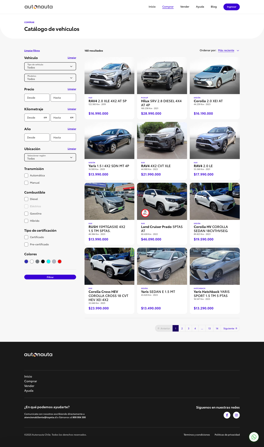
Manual (32, 182)
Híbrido (31, 220)
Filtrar (50, 277)
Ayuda (200, 6)
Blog (214, 6)
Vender (184, 6)
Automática (34, 175)
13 (209, 328)
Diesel (31, 199)
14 (217, 328)
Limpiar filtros (32, 50)
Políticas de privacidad (227, 434)
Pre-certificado (36, 244)
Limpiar (72, 57)
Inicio (152, 6)
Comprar (168, 6)
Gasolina (32, 213)
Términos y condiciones (197, 434)
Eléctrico (32, 206)
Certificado (34, 237)
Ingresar (231, 6)
